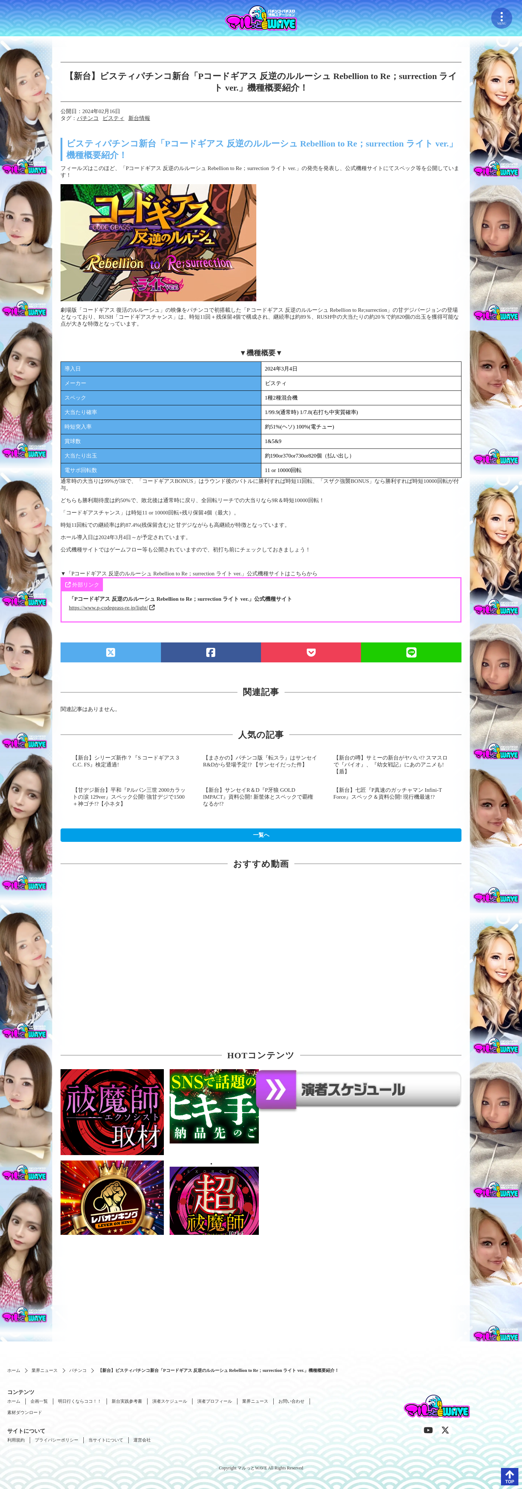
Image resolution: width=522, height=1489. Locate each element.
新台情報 (139, 118)
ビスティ (113, 118)
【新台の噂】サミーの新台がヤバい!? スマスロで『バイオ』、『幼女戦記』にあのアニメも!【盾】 (391, 764)
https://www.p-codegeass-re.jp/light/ (108, 608)
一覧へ (261, 835)
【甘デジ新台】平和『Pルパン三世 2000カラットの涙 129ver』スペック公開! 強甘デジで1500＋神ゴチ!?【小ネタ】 (129, 797)
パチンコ (88, 118)
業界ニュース (45, 1370)
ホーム (13, 1370)
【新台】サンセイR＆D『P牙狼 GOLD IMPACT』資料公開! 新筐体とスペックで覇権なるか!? (258, 797)
